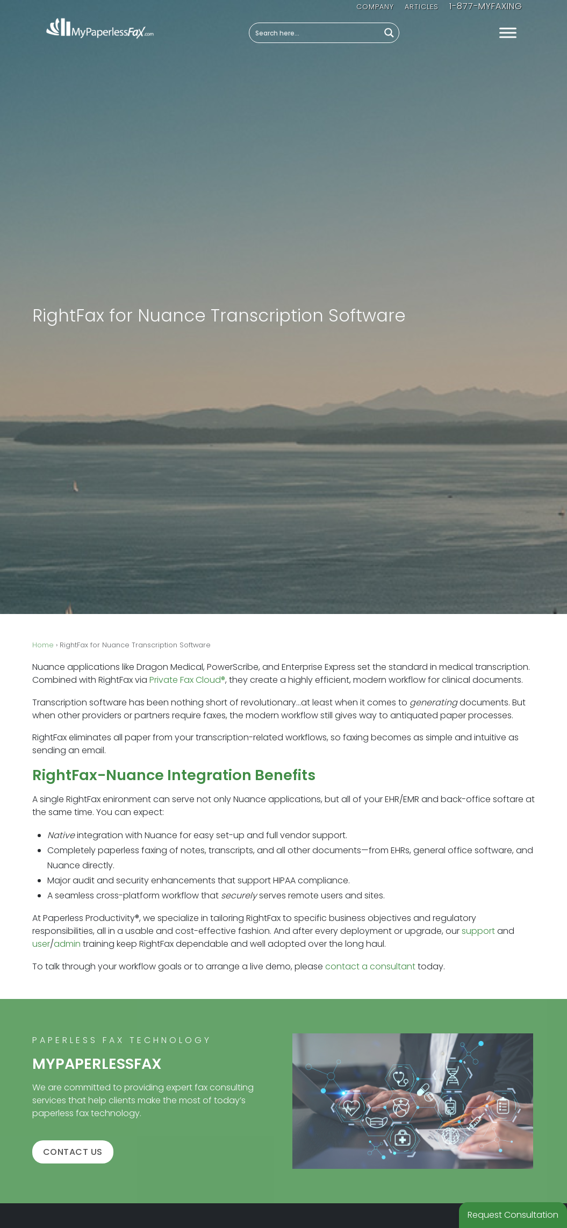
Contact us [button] (73, 1152)
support (478, 931)
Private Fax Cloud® (187, 680)
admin (67, 944)
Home (43, 644)
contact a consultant (370, 966)
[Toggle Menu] (507, 33)
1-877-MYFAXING (485, 6)
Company (375, 6)
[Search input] (315, 33)
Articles (422, 6)
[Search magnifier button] (389, 32)
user (41, 944)
